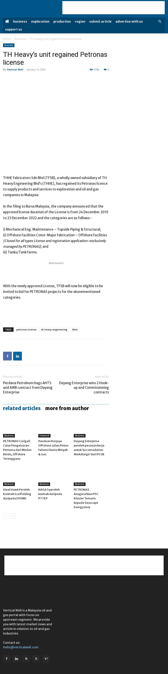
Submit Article (100, 21)
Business (20, 21)
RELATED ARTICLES (22, 408)
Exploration (40, 21)
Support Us (13, 29)
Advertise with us (129, 21)
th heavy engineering (54, 329)
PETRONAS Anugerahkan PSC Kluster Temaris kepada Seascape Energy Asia (86, 498)
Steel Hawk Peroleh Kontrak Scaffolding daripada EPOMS (17, 494)
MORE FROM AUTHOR (67, 408)
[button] (159, 22)
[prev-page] (6, 516)
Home (7, 39)
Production (62, 21)
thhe (75, 329)
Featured (44, 435)
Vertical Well (15, 69)
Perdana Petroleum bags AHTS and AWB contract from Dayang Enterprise (27, 387)
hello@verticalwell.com (20, 647)
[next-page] (13, 516)
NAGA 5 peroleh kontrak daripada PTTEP (50, 494)
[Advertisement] (113, 7)
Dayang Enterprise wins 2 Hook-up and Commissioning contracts (84, 387)
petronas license (26, 329)
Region (80, 21)
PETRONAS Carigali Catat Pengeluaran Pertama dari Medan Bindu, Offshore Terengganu (17, 450)
